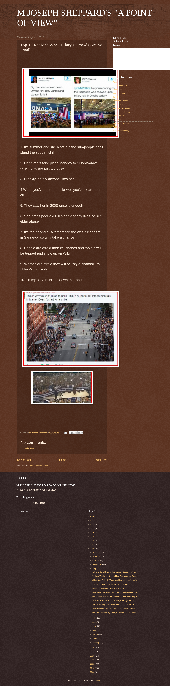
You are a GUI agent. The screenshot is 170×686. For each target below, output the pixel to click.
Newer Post (24, 459)
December (97, 552)
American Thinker (120, 101)
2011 (92, 664)
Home (62, 459)
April (94, 630)
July (94, 618)
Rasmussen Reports (121, 112)
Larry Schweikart (120, 116)
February (96, 638)
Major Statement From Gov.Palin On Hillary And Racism (115, 584)
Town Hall (117, 119)
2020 (92, 532)
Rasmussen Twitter (121, 86)
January (96, 642)
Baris (115, 82)
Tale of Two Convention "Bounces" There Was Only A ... (115, 596)
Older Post (101, 459)
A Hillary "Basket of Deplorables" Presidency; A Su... (114, 576)
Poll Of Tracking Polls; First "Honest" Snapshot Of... (113, 604)
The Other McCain (121, 123)
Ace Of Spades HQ (121, 131)
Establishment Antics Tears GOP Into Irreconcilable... (114, 609)
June (94, 622)
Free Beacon (118, 104)
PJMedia (116, 127)
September (97, 564)
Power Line (117, 89)
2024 (92, 516)
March (95, 634)
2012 (92, 660)
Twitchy (116, 97)
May (94, 626)
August (95, 568)
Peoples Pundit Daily (122, 108)
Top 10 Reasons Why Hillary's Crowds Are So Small (114, 613)
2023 (92, 520)
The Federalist (119, 93)
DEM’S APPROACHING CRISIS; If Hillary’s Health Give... (116, 600)
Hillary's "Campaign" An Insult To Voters (108, 588)
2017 (92, 545)
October (96, 560)
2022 (92, 524)
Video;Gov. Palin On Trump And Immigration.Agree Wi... (115, 580)
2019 (92, 536)
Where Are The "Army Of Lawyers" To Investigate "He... (115, 592)
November (97, 556)
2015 (92, 647)
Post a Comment (31, 448)
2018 (92, 541)
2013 (92, 656)
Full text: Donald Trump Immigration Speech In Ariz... (114, 572)
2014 (92, 652)
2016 (92, 549)
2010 (92, 668)
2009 (92, 672)
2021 (92, 528)
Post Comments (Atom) (39, 466)
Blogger (98, 680)
